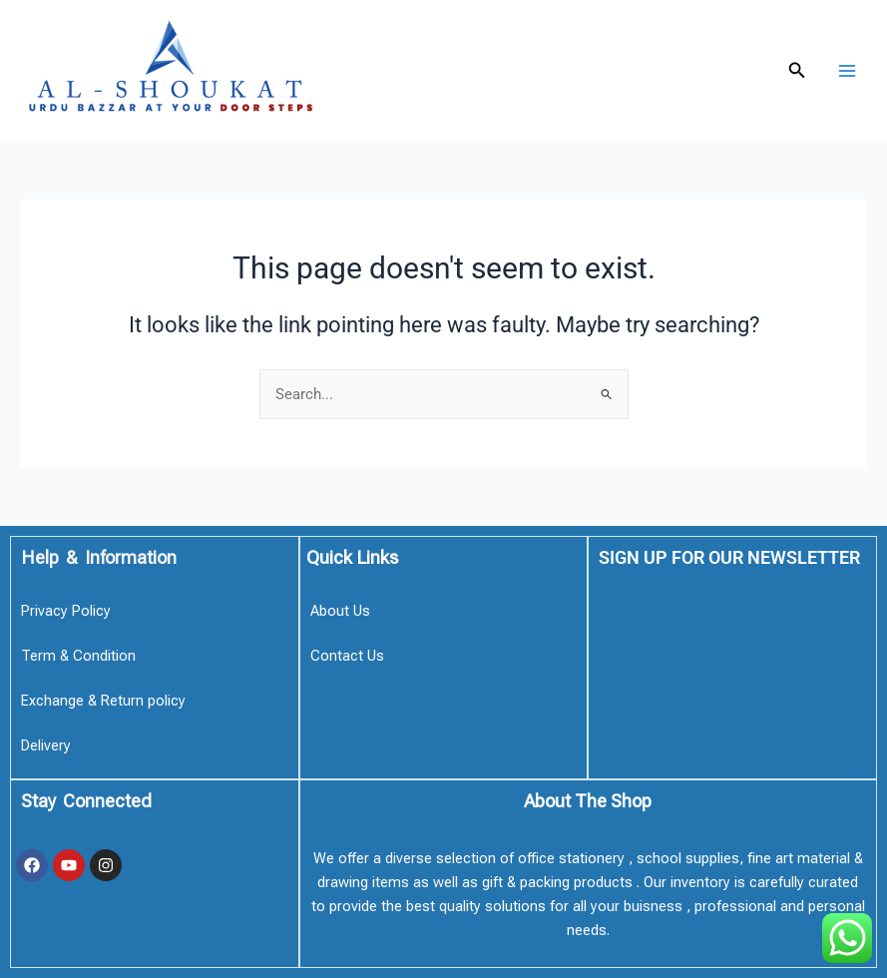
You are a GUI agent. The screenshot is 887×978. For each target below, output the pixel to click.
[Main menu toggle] (847, 70)
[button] (797, 70)
